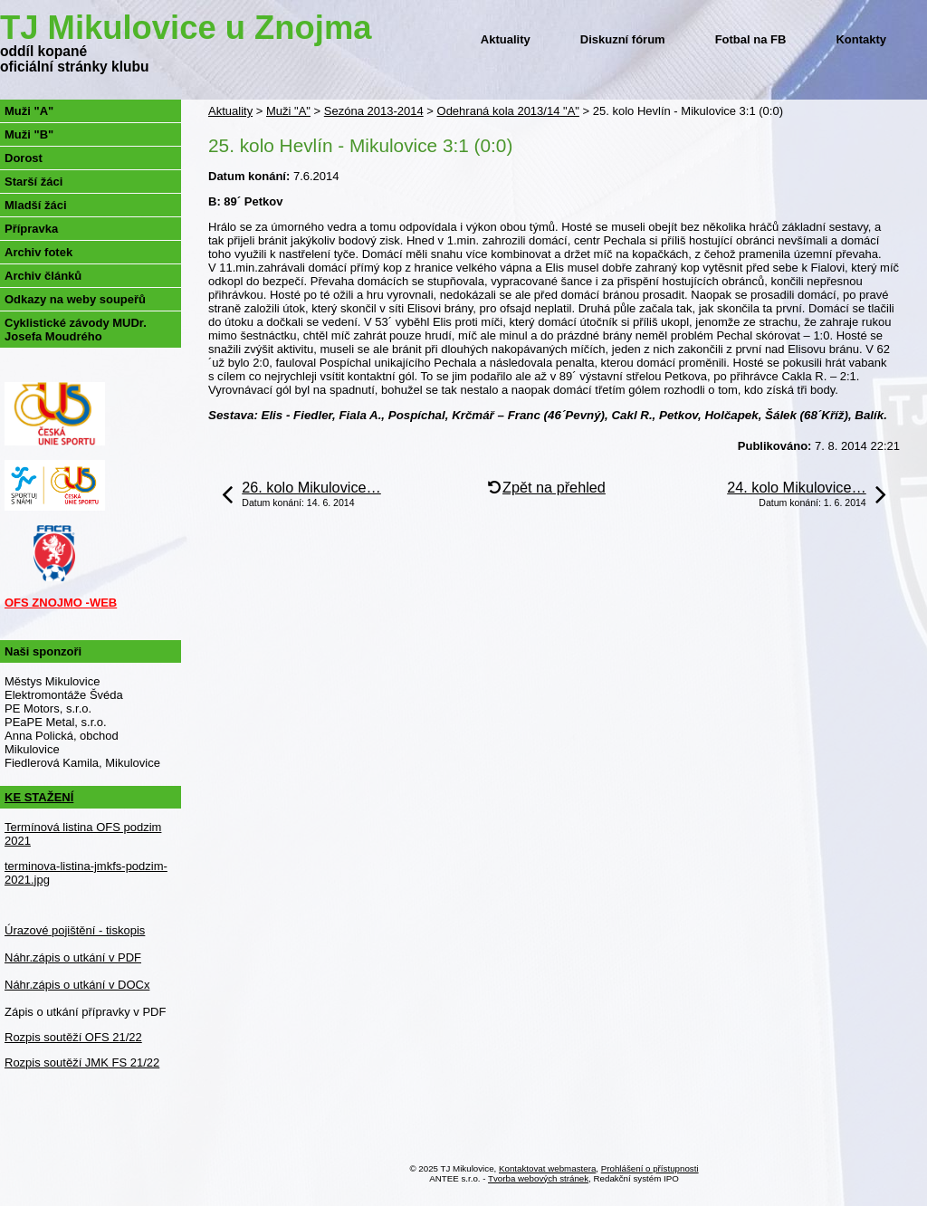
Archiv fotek (38, 252)
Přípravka (31, 228)
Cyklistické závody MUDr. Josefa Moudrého (76, 329)
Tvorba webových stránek (538, 1178)
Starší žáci (33, 181)
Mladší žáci (36, 205)
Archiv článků (43, 275)
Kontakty (861, 39)
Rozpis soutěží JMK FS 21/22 (82, 1062)
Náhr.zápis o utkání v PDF (73, 957)
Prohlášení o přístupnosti (650, 1168)
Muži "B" (29, 134)
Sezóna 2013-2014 (374, 111)
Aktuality (505, 39)
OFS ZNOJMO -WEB (61, 602)
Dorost (24, 158)
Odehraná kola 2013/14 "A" (508, 111)
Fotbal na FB (751, 39)
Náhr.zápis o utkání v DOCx (77, 984)
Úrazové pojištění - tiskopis (75, 930)
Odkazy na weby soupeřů (75, 299)
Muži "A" (288, 111)
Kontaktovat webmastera (547, 1168)
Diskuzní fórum (622, 39)
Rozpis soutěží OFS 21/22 (73, 1037)
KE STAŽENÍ (39, 797)
